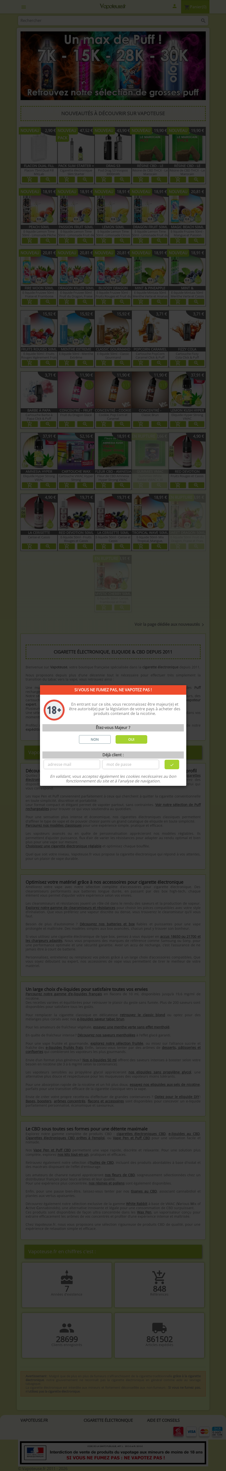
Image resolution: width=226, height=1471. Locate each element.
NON (95, 739)
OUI (131, 739)
